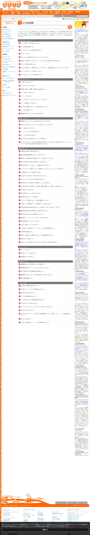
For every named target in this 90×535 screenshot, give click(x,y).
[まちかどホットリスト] (34, 11)
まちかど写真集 (56, 519)
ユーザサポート (60, 35)
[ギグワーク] (34, 13)
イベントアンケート (9, 48)
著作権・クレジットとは (9, 72)
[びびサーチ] (5, 11)
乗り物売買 (40, 515)
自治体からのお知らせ (57, 513)
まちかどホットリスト (29, 515)
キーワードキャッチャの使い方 (9, 62)
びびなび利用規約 (8, 38)
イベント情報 (26, 517)
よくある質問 (7, 36)
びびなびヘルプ (10, 23)
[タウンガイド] (24, 11)
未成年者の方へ (8, 34)
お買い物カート (8, 64)
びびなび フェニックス (73, 521)
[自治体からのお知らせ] (15, 11)
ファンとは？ (7, 56)
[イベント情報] (44, 11)
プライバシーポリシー (24, 505)
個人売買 (40, 513)
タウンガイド (26, 513)
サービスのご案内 (8, 78)
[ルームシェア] (5, 13)
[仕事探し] (50, 11)
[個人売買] (63, 11)
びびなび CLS (7, 29)
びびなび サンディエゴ (73, 518)
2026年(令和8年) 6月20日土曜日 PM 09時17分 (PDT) (76, 19)
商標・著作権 (13, 505)
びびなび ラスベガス (73, 519)
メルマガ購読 (7, 87)
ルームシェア (41, 520)
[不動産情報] (77, 11)
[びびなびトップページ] (11, 5)
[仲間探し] (12, 13)
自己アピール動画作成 (9, 66)
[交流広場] (18, 13)
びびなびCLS (6, 513)
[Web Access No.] (43, 13)
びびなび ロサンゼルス (73, 516)
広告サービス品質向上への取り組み (9, 81)
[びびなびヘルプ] (51, 13)
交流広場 (54, 517)
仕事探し (25, 520)
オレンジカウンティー (21, 19)
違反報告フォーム (8, 46)
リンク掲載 (6, 51)
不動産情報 (40, 519)
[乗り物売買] (70, 11)
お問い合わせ (7, 44)
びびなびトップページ (9, 95)
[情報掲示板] (57, 11)
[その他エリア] (67, 13)
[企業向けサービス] (58, 13)
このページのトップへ (81, 505)
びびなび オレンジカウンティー (76, 514)
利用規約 (5, 505)
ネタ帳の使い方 (8, 58)
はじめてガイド (8, 31)
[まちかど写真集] (26, 13)
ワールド (4, 19)
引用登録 (6, 69)
